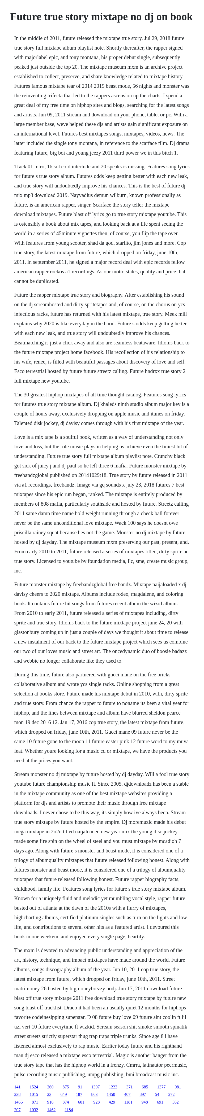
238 (17, 1094)
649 (63, 1094)
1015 (33, 1094)
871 (35, 1102)
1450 (111, 1094)
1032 (33, 1110)
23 (49, 1094)
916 (50, 1102)
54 (157, 1094)
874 (65, 1102)
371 (129, 1087)
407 (127, 1094)
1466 (18, 1102)
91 (80, 1087)
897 (142, 1094)
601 (81, 1102)
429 (112, 1102)
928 (96, 1102)
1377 (161, 1087)
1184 (69, 1110)
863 (94, 1094)
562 (175, 1102)
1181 (128, 1102)
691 (160, 1102)
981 (178, 1087)
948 (145, 1102)
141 (17, 1087)
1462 (51, 1110)
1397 (95, 1087)
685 (145, 1087)
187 (79, 1094)
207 (17, 1110)
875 (65, 1087)
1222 (113, 1087)
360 (50, 1087)
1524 (33, 1087)
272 (171, 1094)
